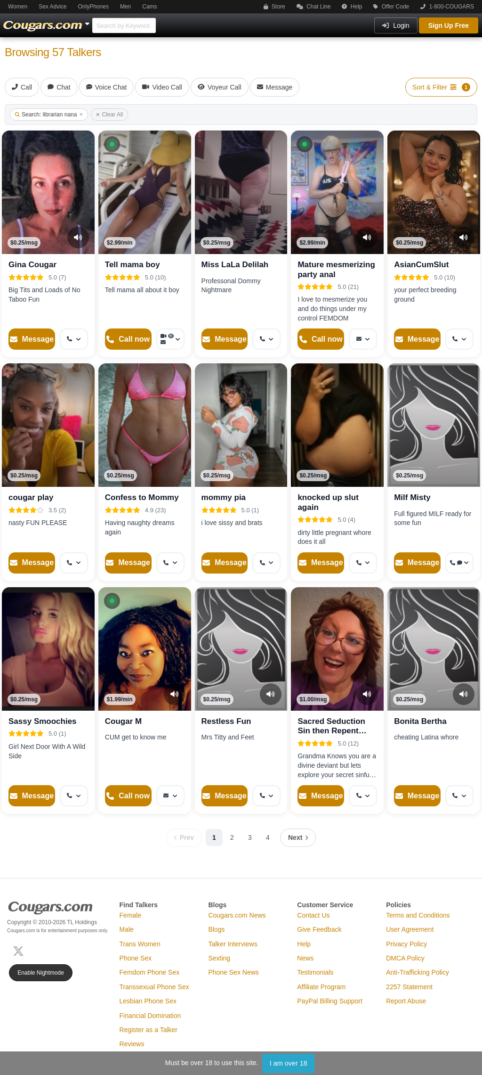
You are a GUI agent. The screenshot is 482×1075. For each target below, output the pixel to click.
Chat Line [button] (314, 6)
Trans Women (140, 944)
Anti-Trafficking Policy (417, 972)
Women (17, 6)
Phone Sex (136, 958)
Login (395, 25)
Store (274, 6)
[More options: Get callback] (74, 339)
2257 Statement (409, 987)
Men (125, 6)
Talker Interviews (232, 944)
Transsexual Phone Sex (154, 987)
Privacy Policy (406, 944)
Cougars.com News (236, 915)
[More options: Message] (363, 339)
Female (131, 915)
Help (352, 6)
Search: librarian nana (49, 114)
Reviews (132, 1044)
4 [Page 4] (268, 837)
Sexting (219, 958)
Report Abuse (406, 1001)
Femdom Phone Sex (150, 972)
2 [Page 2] (232, 837)
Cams (149, 6)
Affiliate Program (321, 987)
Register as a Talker (148, 1030)
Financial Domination (150, 1015)
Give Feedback (319, 929)
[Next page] (298, 838)
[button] (112, 144)
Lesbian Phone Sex (148, 1001)
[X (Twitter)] (20, 950)
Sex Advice (52, 6)
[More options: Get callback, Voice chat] (459, 563)
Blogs (216, 929)
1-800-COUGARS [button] (447, 6)
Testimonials (315, 972)
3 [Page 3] (250, 837)
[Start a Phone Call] (128, 339)
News (305, 958)
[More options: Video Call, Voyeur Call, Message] (170, 339)
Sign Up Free (448, 25)
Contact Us (313, 915)
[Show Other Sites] (88, 21)
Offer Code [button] (391, 6)
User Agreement (410, 929)
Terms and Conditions (418, 915)
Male (127, 929)
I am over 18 (288, 1063)
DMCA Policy (405, 958)
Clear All (109, 114)
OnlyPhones (93, 6)
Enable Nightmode (40, 972)
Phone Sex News (233, 972)
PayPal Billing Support (329, 1001)
